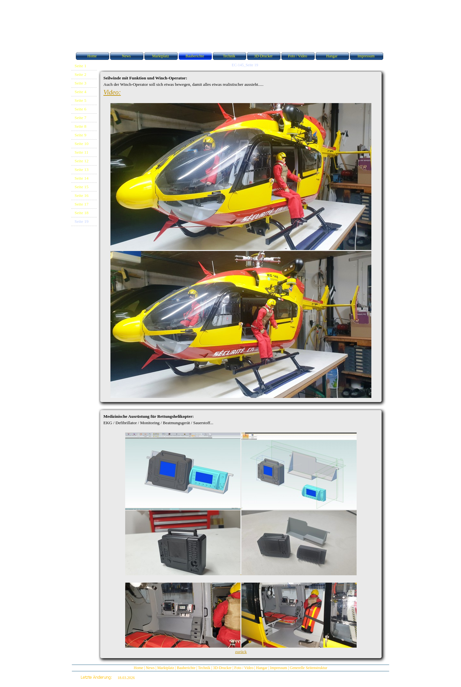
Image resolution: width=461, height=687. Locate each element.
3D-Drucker (222, 668)
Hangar (261, 668)
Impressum (278, 668)
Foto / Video (244, 668)
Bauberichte (186, 668)
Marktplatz (165, 668)
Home (138, 668)
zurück (241, 651)
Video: (112, 92)
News (150, 668)
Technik (204, 668)
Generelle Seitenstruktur (308, 668)
